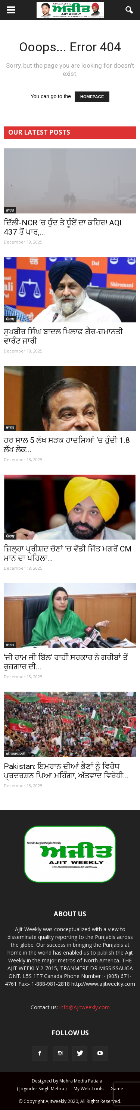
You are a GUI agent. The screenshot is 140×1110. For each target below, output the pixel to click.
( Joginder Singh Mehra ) (41, 1088)
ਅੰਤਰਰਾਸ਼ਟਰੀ (15, 753)
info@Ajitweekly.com (84, 1007)
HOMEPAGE (92, 96)
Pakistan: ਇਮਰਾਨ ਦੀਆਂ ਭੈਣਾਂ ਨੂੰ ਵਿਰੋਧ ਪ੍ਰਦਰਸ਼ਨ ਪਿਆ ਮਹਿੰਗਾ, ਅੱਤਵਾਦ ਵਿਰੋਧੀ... (66, 771)
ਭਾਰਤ (10, 210)
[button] (129, 10)
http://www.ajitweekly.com (103, 983)
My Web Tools (88, 1088)
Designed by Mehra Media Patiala (67, 1081)
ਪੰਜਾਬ (10, 319)
